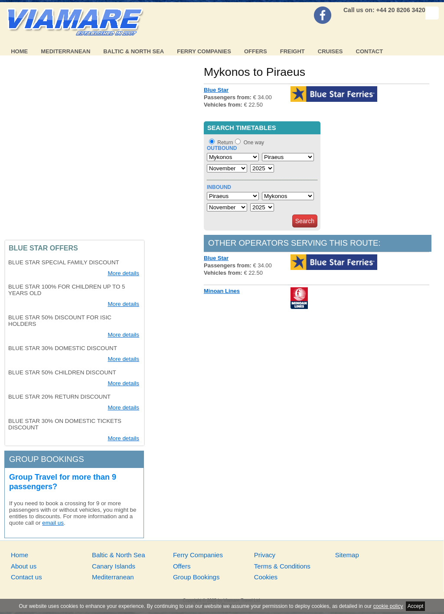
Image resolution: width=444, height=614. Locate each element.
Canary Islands (113, 566)
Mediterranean (65, 51)
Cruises (330, 51)
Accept (416, 606)
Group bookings (46, 459)
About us (23, 566)
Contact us (26, 577)
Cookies (266, 577)
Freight (292, 51)
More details (123, 273)
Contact (369, 51)
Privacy (264, 555)
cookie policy (388, 606)
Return (225, 143)
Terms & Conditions (282, 566)
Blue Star (216, 90)
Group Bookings (196, 577)
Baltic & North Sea (133, 51)
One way (254, 143)
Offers (255, 51)
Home (19, 51)
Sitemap (347, 555)
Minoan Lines (222, 291)
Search (304, 221)
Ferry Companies (204, 51)
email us (53, 523)
